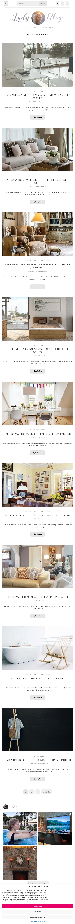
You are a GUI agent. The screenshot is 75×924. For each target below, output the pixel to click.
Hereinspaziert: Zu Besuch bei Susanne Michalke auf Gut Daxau (37, 266)
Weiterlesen (37, 117)
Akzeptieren (37, 906)
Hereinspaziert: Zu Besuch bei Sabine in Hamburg (38, 596)
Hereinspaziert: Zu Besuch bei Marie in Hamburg (37, 515)
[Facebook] (57, 3)
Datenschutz (33, 921)
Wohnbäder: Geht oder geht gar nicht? (38, 678)
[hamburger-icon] (6, 3)
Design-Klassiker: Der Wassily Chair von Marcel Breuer (37, 96)
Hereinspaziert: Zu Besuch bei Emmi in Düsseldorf (37, 433)
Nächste (46, 792)
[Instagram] (62, 3)
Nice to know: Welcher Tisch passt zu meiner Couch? (37, 181)
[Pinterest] (67, 3)
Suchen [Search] (42, 3)
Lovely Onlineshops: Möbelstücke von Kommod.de (37, 759)
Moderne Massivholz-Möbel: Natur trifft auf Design (37, 350)
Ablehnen (37, 912)
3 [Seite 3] (37, 792)
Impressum (41, 921)
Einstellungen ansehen (37, 917)
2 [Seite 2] (31, 792)
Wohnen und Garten (37, 91)
